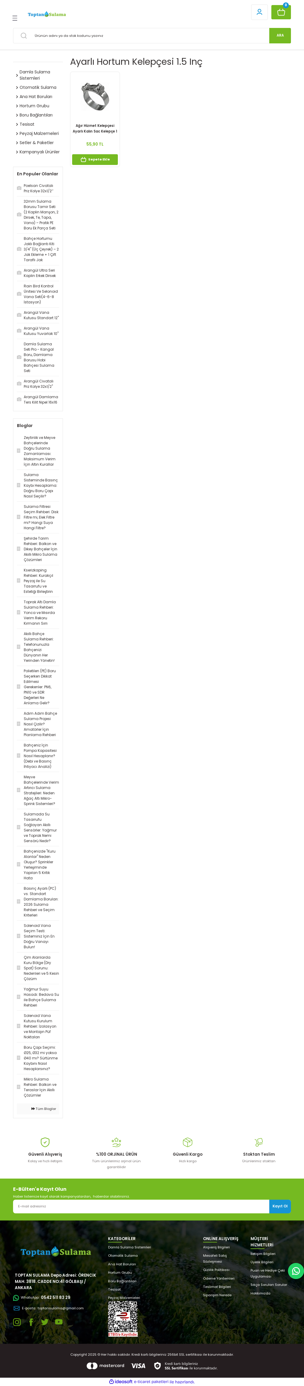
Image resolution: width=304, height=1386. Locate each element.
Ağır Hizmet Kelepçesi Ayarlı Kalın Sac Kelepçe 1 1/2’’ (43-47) (95, 128)
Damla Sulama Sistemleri (129, 1247)
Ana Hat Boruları (122, 1264)
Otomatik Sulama (123, 1255)
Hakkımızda (260, 1293)
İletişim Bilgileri (263, 1253)
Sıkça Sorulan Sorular (269, 1284)
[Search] (152, 35)
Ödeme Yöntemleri (219, 1278)
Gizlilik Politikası (216, 1269)
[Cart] (281, 12)
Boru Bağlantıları (122, 1281)
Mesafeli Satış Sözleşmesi (215, 1258)
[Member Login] (259, 12)
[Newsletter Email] (152, 1206)
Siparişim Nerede (217, 1295)
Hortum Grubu (120, 1272)
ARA (280, 35)
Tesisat (114, 1289)
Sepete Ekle (95, 160)
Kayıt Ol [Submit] (280, 1206)
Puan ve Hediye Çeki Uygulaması (268, 1273)
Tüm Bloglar (43, 1108)
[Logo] (46, 14)
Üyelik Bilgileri (262, 1262)
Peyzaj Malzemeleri (124, 1297)
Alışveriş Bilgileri (216, 1247)
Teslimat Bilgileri (217, 1286)
